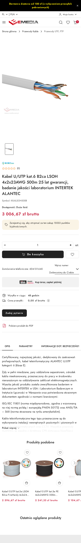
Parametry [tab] (25, 346)
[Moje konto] (68, 14)
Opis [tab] (7, 346)
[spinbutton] (37, 245)
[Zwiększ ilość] (70, 245)
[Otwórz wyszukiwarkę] (61, 22)
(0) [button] (18, 168)
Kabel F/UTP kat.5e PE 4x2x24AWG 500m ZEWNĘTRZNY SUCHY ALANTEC (47, 493)
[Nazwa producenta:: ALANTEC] (8, 163)
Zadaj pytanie (14, 313)
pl (5, 14)
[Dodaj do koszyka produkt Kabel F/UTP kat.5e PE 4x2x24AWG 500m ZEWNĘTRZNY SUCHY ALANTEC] (60, 483)
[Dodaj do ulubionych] (72, 254)
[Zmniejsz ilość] (4, 245)
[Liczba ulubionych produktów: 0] (68, 22)
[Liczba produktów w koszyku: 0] (75, 22)
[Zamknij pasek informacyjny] (77, 5)
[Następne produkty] (74, 463)
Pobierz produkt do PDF (17, 326)
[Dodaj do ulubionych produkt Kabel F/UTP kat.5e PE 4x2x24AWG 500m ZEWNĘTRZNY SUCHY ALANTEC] (60, 452)
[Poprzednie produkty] (6, 463)
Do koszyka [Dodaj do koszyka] (33, 254)
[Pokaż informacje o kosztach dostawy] (48, 300)
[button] (11, 168)
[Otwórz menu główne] (4, 22)
